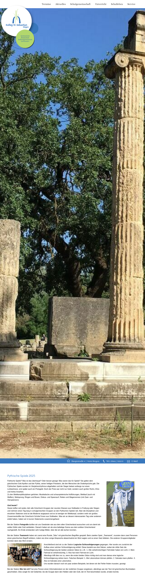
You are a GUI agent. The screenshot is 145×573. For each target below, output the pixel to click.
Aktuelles (61, 4)
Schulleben (117, 4)
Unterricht (100, 4)
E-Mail (135, 461)
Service (131, 4)
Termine (46, 4)
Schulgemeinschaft (80, 4)
